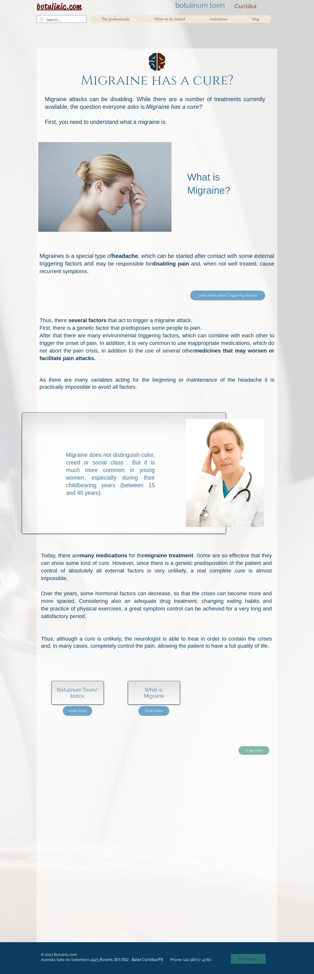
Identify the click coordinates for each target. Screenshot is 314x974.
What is (153, 690)
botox (78, 696)
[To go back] (253, 750)
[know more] (77, 711)
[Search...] (61, 19)
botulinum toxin (200, 5)
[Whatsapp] (248, 959)
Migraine (154, 696)
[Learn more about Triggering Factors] (227, 295)
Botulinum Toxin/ (77, 690)
